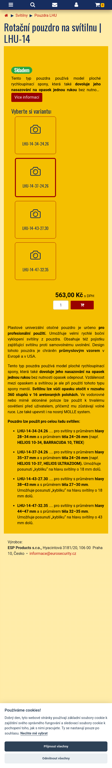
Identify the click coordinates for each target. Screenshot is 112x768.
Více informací (26, 97)
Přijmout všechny (56, 746)
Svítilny (22, 15)
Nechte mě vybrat (34, 733)
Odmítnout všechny (56, 758)
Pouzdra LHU (45, 15)
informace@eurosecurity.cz (53, 553)
